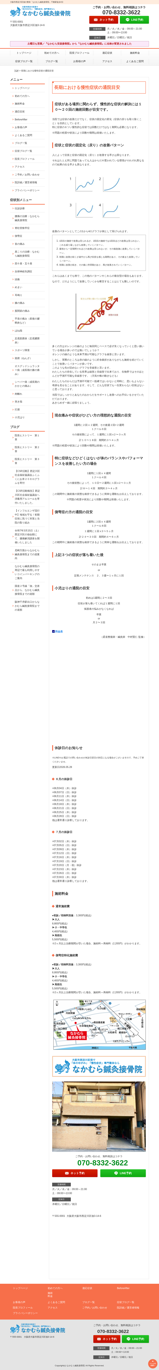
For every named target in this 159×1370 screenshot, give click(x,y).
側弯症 (18, 236)
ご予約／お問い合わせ (27, 174)
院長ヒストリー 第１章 (27, 437)
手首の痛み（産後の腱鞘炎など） (27, 320)
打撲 (17, 409)
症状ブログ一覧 (24, 61)
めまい (18, 287)
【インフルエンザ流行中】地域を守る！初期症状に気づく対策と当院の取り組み (27, 516)
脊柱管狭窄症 (22, 228)
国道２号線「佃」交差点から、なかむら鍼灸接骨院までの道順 (27, 590)
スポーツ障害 (22, 350)
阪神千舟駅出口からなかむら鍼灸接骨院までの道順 (27, 606)
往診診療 (20, 208)
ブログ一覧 (51, 61)
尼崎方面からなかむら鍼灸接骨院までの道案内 (27, 554)
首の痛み (20, 244)
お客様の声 (79, 61)
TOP (16, 70)
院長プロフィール (79, 53)
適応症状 (107, 53)
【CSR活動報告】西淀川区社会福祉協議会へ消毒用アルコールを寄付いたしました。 (27, 497)
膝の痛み (20, 303)
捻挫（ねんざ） (23, 358)
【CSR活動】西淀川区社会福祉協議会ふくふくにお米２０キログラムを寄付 (27, 477)
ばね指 (18, 330)
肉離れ (18, 394)
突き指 (18, 401)
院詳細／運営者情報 (26, 182)
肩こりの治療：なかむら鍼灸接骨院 (27, 253)
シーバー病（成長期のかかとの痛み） (27, 384)
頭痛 (17, 279)
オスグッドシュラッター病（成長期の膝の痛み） (27, 370)
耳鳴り (18, 295)
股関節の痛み (22, 311)
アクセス (107, 61)
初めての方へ (51, 53)
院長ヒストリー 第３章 (27, 461)
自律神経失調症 (23, 271)
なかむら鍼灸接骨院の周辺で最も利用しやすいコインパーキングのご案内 (27, 572)
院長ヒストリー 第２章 (27, 449)
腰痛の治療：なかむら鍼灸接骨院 (27, 218)
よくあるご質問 (135, 61)
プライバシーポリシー (27, 190)
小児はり (20, 417)
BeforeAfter (21, 119)
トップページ (23, 53)
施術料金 (135, 53)
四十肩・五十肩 (23, 263)
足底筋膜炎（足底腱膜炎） (27, 340)
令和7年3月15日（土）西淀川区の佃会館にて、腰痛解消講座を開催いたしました (27, 536)
